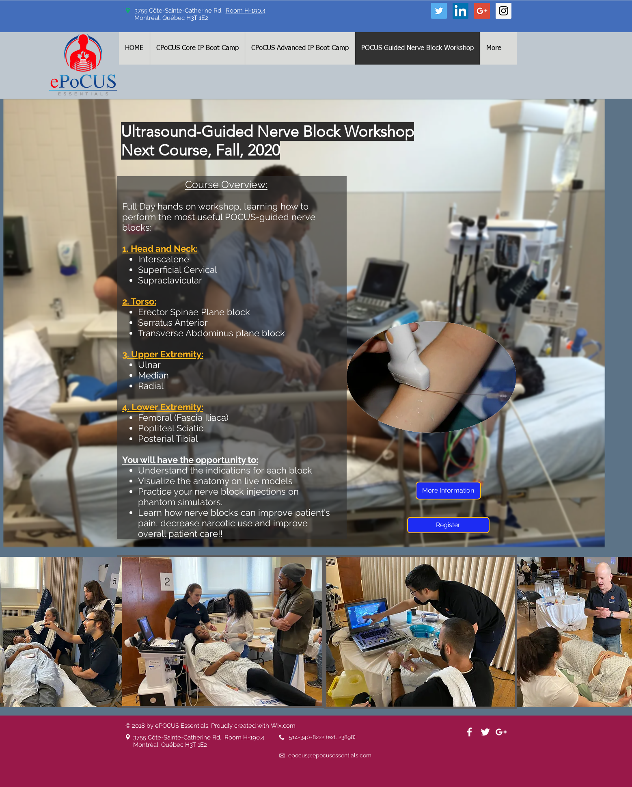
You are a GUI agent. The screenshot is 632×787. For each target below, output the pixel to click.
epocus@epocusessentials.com (329, 755)
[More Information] (448, 490)
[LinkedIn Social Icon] (460, 11)
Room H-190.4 (245, 10)
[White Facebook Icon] (469, 732)
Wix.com (283, 725)
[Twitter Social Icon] (439, 11)
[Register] (448, 525)
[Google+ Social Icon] (482, 11)
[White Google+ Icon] (501, 732)
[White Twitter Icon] (485, 732)
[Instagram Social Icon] (503, 11)
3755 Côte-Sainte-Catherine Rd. (178, 737)
